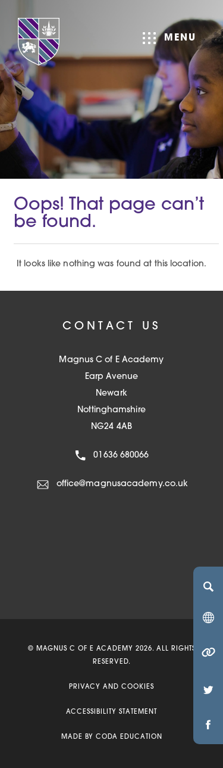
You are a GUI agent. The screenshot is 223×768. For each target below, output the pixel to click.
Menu (169, 38)
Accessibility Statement (111, 712)
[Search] (208, 586)
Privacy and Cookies (111, 687)
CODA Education (129, 737)
